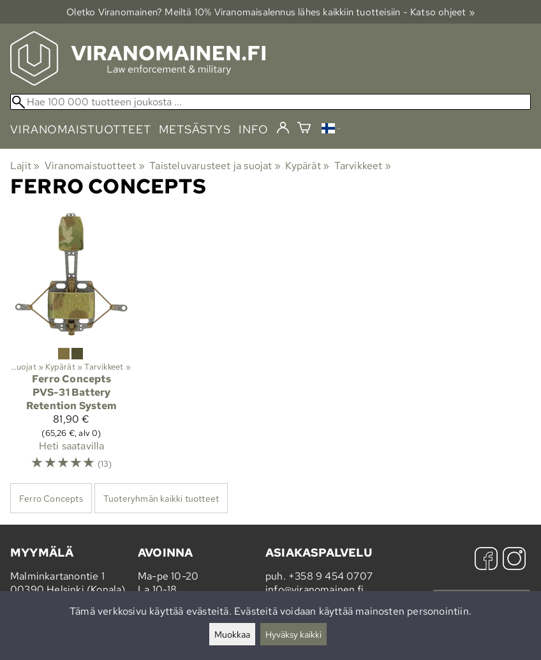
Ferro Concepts (51, 498)
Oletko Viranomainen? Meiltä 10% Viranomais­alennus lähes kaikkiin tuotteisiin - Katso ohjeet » (270, 12)
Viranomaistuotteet (95, 165)
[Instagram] (514, 560)
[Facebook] (486, 560)
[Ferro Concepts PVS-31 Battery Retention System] (71, 347)
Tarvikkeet (362, 165)
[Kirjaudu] (283, 128)
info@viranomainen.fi (314, 589)
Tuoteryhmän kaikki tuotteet (161, 498)
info (254, 129)
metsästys (195, 129)
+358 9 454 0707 (330, 576)
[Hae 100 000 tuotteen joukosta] (270, 102)
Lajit (25, 165)
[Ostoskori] (304, 129)
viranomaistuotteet (80, 129)
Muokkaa (232, 634)
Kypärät (307, 165)
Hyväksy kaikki (293, 634)
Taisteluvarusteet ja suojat (215, 165)
